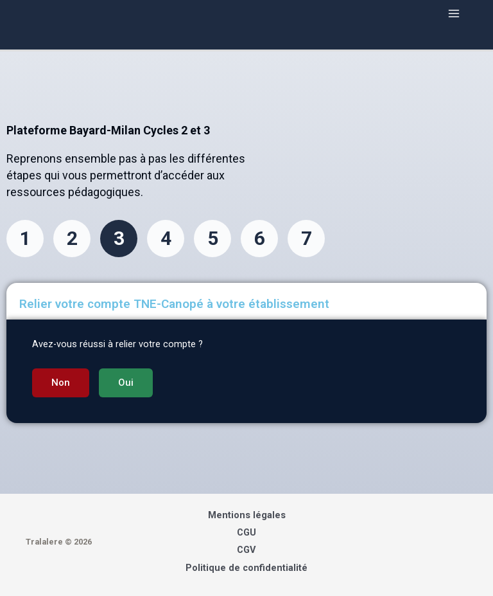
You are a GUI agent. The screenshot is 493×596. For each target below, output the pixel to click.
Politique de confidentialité (246, 567)
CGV (246, 549)
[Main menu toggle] (453, 13)
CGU (246, 532)
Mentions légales (247, 515)
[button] (60, 382)
